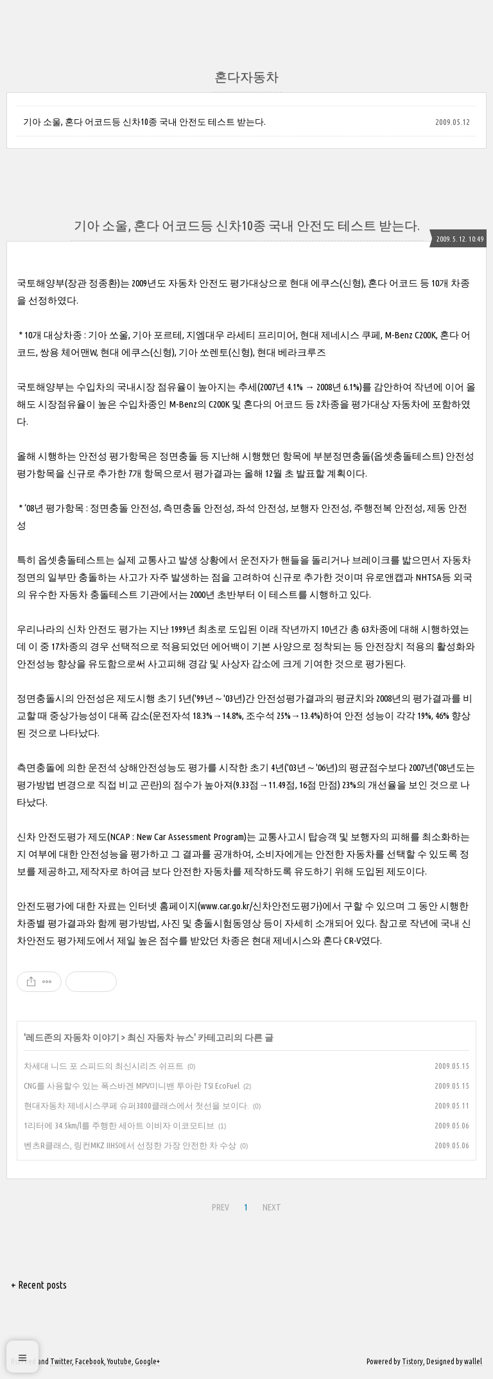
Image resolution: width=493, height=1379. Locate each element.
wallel (473, 1361)
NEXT (272, 1207)
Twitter (61, 1361)
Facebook (89, 1361)
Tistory (412, 1361)
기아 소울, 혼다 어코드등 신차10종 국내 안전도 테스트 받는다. (144, 122)
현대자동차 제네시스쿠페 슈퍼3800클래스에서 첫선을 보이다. (136, 1105)
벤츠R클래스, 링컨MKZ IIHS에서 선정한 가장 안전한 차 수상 (130, 1145)
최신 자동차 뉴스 (160, 1037)
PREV (220, 1207)
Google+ (147, 1361)
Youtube (119, 1361)
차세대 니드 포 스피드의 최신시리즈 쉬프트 (104, 1065)
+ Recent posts (39, 1285)
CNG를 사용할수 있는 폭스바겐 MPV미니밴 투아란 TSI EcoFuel (131, 1085)
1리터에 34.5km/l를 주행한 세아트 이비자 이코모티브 (119, 1125)
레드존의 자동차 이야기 (72, 1037)
